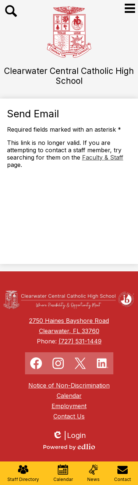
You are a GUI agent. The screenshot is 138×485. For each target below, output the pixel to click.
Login (69, 435)
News (93, 473)
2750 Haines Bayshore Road (69, 320)
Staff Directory (23, 473)
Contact (122, 473)
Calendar (63, 473)
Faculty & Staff (102, 157)
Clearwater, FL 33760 (69, 331)
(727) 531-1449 (80, 341)
